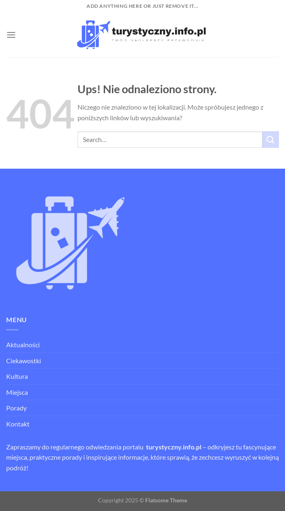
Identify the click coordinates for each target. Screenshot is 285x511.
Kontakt (18, 424)
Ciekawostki (23, 360)
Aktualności (23, 344)
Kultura (17, 376)
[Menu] (11, 35)
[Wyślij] (270, 139)
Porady (16, 408)
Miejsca (17, 392)
